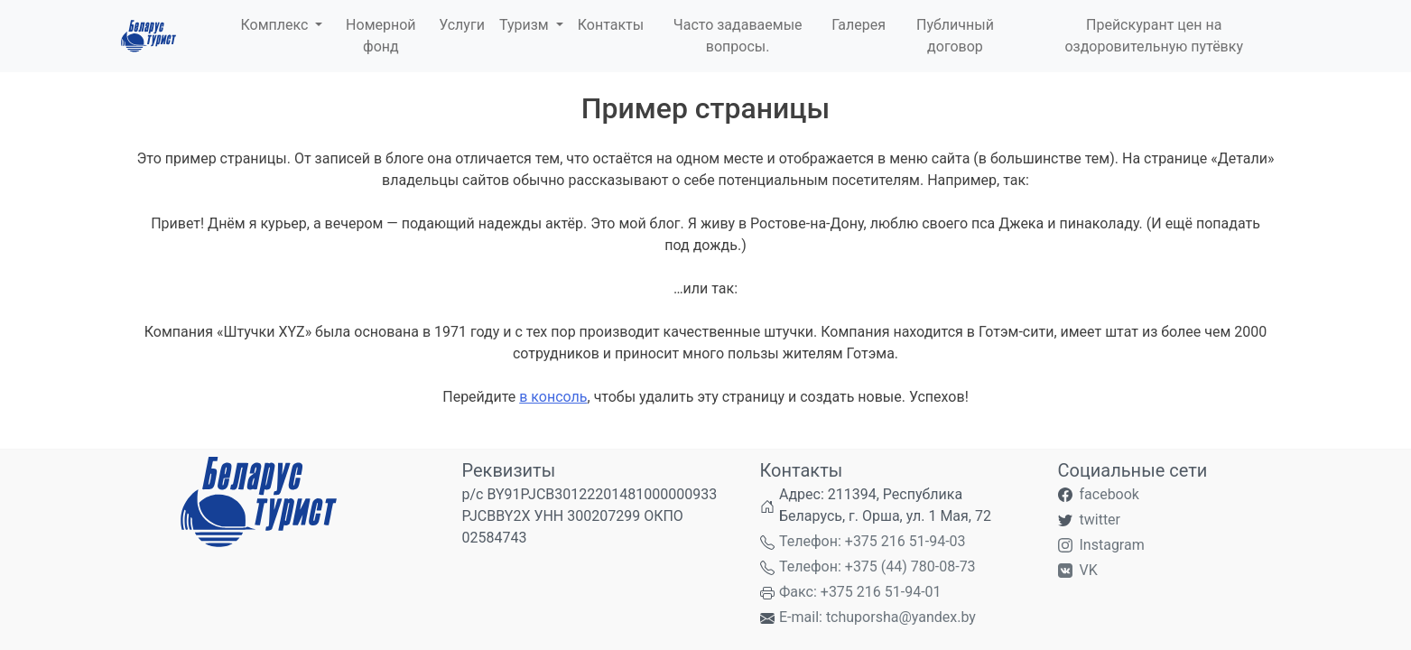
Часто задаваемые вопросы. (738, 35)
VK (1089, 570)
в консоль (553, 396)
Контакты (611, 24)
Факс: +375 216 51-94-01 (860, 591)
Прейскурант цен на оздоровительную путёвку (1153, 35)
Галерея (858, 24)
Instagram (1112, 544)
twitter (1100, 519)
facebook (1109, 494)
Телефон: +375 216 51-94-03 (872, 541)
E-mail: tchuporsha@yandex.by (877, 617)
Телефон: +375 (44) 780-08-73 (877, 566)
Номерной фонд (380, 35)
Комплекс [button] (276, 24)
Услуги (462, 24)
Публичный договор (955, 35)
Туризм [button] (525, 24)
